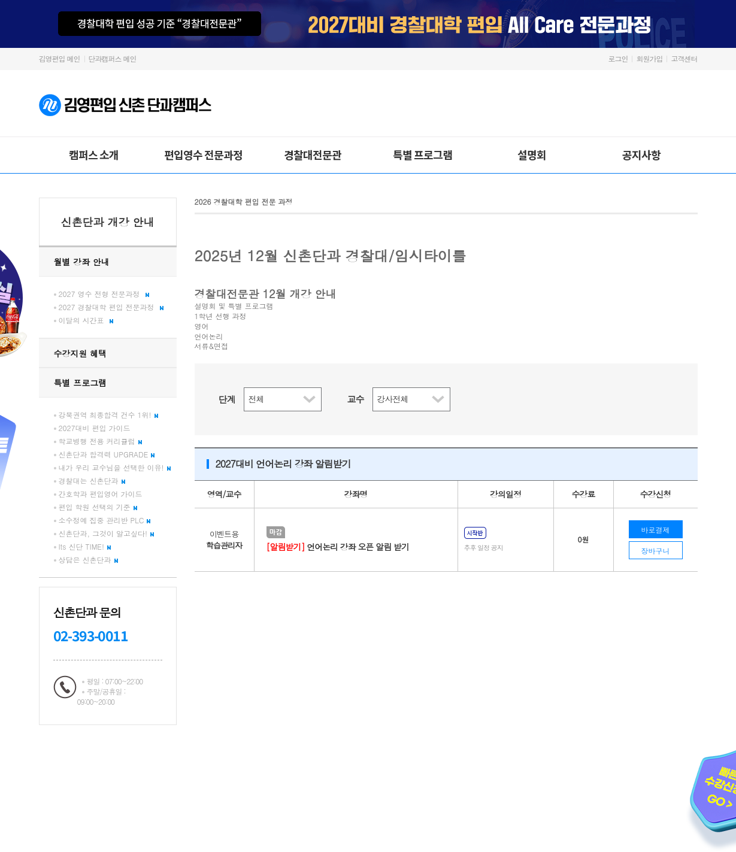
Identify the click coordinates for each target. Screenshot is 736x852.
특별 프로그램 (422, 154)
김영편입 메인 (59, 58)
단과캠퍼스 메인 (113, 58)
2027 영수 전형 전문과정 (104, 294)
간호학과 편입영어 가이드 (101, 494)
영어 (202, 326)
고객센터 (684, 58)
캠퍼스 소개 (94, 154)
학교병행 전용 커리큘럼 (100, 441)
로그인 (618, 58)
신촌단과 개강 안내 (107, 221)
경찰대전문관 (312, 154)
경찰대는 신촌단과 (92, 480)
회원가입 (649, 58)
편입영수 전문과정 (203, 154)
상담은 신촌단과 (88, 559)
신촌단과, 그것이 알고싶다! (107, 533)
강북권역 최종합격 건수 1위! (108, 415)
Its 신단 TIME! (85, 546)
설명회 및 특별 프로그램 (234, 306)
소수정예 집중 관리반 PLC (105, 520)
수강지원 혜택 (80, 353)
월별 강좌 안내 (82, 262)
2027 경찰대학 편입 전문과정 (111, 307)
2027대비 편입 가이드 (95, 428)
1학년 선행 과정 (221, 316)
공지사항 (641, 154)
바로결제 (655, 529)
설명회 (531, 154)
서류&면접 (212, 346)
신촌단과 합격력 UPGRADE (107, 454)
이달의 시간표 (86, 320)
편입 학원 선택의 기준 (98, 507)
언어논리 (209, 336)
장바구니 (655, 550)
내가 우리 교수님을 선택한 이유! (115, 467)
